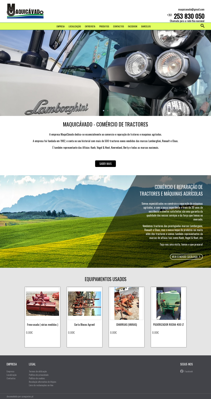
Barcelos (146, 26)
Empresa (61, 26)
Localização (75, 26)
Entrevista (90, 26)
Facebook (189, 371)
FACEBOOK (132, 26)
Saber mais (105, 164)
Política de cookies (37, 378)
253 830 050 (189, 16)
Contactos (118, 26)
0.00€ (29, 332)
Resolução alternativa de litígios (42, 381)
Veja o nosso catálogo (184, 257)
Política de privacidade (38, 374)
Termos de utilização (38, 371)
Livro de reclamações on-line (41, 385)
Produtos (104, 26)
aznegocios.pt (27, 396)
